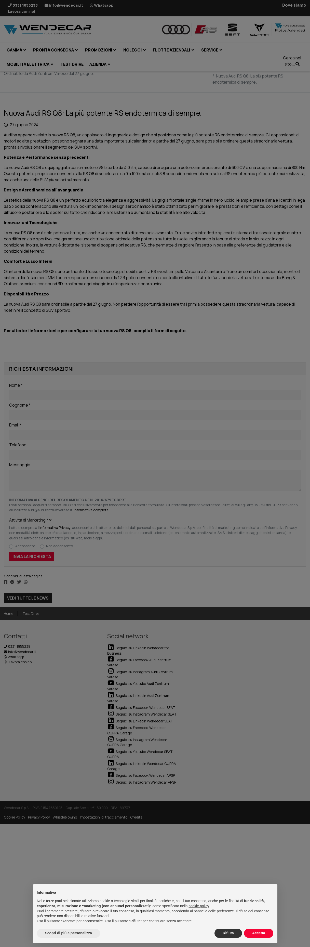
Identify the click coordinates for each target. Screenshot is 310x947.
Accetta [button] (258, 933)
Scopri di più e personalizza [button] (68, 933)
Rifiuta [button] (228, 933)
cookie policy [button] (198, 906)
